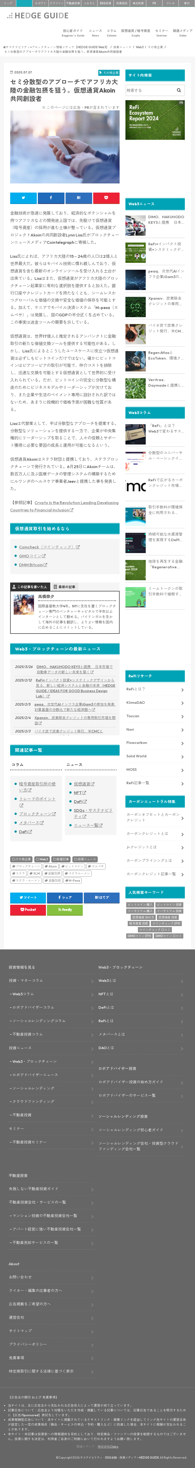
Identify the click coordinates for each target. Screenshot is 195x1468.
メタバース (29, 822)
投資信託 (121, 3)
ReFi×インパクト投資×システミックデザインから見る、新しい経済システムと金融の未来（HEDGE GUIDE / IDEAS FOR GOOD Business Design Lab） (75, 688)
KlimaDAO (135, 701)
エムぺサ (98, 866)
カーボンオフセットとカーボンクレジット (153, 817)
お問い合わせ (20, 1276)
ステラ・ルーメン (28, 880)
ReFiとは (106, 1020)
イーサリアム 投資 (169, 911)
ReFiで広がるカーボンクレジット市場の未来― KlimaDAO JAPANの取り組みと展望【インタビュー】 (165, 482)
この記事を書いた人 (32, 587)
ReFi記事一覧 (137, 782)
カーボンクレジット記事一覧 (151, 873)
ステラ (20, 873)
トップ (8, 3)
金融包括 (54, 880)
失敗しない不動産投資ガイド (33, 1188)
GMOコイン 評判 (139, 935)
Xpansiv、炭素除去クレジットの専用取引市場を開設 (75, 720)
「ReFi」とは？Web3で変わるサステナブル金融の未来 (165, 428)
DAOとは (106, 1047)
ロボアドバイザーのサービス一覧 (127, 1095)
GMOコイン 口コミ (168, 935)
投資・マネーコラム (26, 980)
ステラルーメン (79, 873)
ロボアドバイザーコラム (33, 1007)
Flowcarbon (136, 742)
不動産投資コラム (27, 1034)
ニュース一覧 (86, 825)
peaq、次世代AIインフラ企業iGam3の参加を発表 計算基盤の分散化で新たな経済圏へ (75, 707)
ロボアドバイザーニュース (35, 1074)
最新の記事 (67, 587)
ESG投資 (105, 3)
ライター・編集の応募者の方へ (35, 1290)
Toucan (132, 715)
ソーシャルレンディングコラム (39, 1020)
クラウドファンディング (33, 1101)
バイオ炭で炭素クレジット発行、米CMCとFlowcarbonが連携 (69, 734)
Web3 (44, 859)
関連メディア (183, 33)
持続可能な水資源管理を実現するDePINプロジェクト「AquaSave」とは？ (165, 536)
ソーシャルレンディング (33, 1087)
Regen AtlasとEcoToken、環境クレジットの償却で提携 (166, 355)
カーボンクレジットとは (147, 833)
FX (154, 3)
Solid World (136, 755)
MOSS (131, 769)
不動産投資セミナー (29, 1141)
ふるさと (89, 3)
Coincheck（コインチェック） (47, 547)
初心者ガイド (73, 33)
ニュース (95, 33)
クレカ (170, 3)
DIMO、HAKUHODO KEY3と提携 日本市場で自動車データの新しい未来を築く (75, 669)
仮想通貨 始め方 (143, 917)
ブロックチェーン (35, 813)
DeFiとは (106, 1007)
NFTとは (106, 993)
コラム (112, 33)
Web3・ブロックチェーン (34, 1061)
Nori (130, 728)
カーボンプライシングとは (149, 860)
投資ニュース (87, 859)
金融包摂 (54, 873)
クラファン (57, 3)
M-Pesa (74, 880)
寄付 (187, 3)
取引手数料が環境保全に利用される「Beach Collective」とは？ (165, 509)
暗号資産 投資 (138, 923)
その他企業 (23, 859)
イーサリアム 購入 (140, 911)
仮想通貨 (82, 784)
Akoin (52, 866)
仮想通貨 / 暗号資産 (135, 33)
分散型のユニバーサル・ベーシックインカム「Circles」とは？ (165, 455)
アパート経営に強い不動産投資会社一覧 (46, 1228)
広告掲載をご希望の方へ (30, 1303)
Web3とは (107, 980)
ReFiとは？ (135, 688)
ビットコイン (74, 866)
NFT (78, 792)
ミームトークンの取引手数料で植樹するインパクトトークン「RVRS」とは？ (165, 591)
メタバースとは (112, 1034)
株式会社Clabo (108, 1446)
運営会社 (16, 1317)
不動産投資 (73, 3)
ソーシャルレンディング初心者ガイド (131, 1129)
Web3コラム (23, 993)
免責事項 (16, 1357)
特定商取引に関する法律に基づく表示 (41, 1370)
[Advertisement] (155, 168)
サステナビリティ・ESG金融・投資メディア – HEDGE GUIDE (119, 1457)
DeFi (23, 831)
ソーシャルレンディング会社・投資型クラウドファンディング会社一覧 (138, 1145)
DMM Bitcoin (31, 564)
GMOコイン (30, 555)
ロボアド (40, 3)
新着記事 (63, 859)
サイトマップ (20, 1330)
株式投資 (138, 3)
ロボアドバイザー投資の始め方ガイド (131, 1081)
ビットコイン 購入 (140, 904)
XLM (36, 873)
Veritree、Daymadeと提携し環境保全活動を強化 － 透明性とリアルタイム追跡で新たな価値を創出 (165, 382)
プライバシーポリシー (28, 1344)
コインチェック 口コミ (154, 929)
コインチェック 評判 (166, 923)
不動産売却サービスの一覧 (35, 1242)
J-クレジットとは (141, 846)
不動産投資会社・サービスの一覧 (37, 1202)
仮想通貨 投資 (167, 917)
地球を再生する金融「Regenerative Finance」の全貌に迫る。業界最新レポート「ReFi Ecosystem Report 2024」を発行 (165, 564)
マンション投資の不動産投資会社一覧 (44, 1215)
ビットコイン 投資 (169, 904)
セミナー (161, 33)
